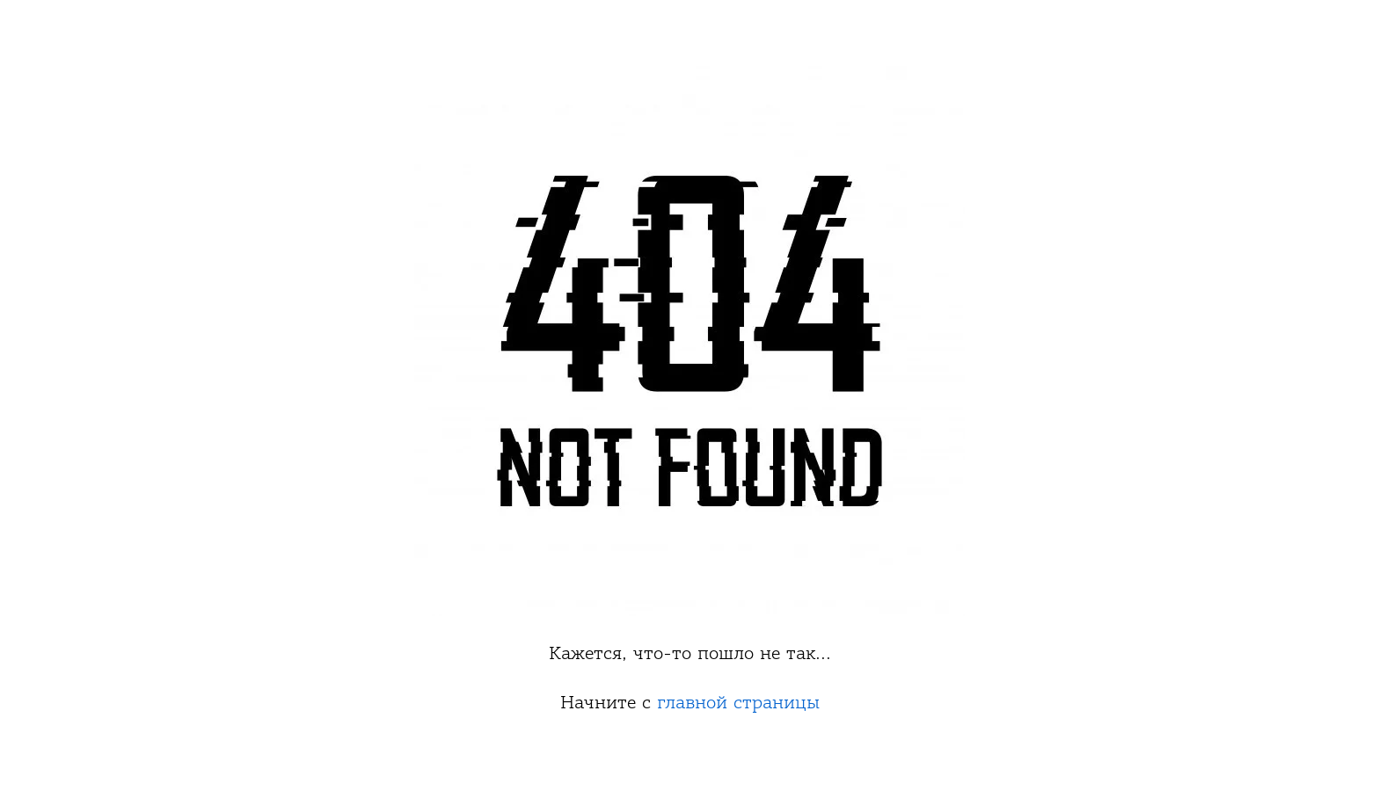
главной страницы (738, 702)
